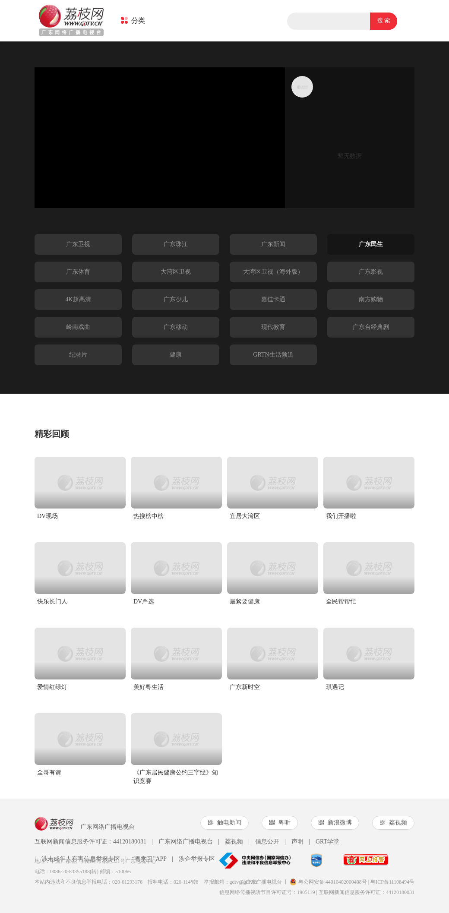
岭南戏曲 (78, 327)
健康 (176, 354)
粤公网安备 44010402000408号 (328, 882)
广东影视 (371, 272)
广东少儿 (176, 299)
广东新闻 (273, 244)
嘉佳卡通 (273, 299)
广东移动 (176, 327)
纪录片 (78, 354)
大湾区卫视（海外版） (273, 272)
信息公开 (263, 841)
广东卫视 (78, 244)
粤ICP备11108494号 (392, 882)
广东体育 (78, 272)
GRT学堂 (324, 841)
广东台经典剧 (371, 327)
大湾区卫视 (176, 272)
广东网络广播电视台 (182, 841)
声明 (294, 841)
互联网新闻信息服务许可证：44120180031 (90, 841)
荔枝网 (71, 21)
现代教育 (273, 327)
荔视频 (230, 841)
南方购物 (371, 299)
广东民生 (371, 244)
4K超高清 (78, 299)
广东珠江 (176, 244)
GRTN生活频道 (273, 354)
